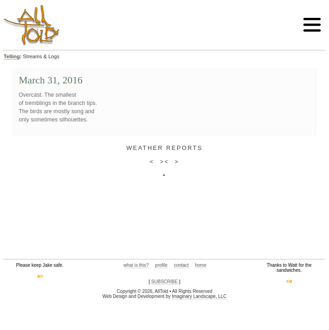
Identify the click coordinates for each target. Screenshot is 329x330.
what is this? (136, 265)
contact (181, 265)
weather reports (164, 147)
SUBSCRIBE (164, 281)
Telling (12, 56)
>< (164, 161)
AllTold (32, 25)
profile (161, 265)
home (200, 265)
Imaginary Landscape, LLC (199, 296)
